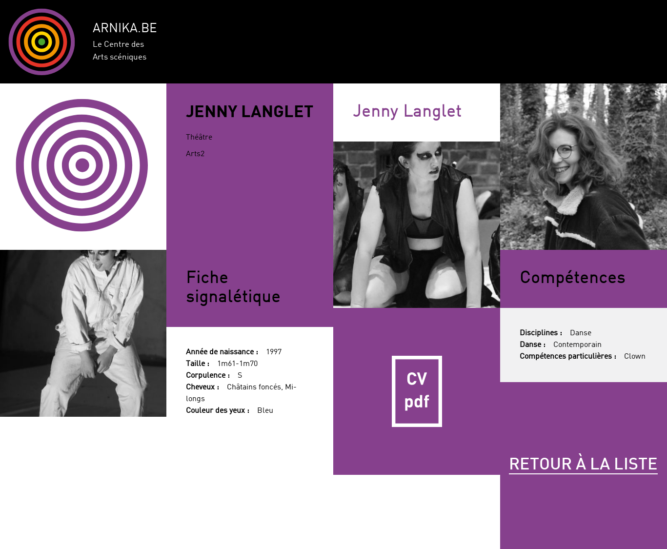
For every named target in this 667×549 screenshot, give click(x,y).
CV (416, 391)
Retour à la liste (583, 465)
